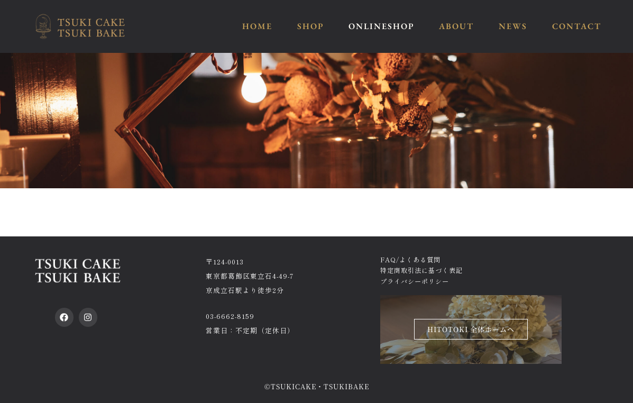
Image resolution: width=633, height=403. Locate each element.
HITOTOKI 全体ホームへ (471, 329)
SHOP (310, 26)
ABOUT (456, 26)
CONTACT (576, 26)
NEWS (513, 26)
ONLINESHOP (381, 26)
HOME (257, 26)
